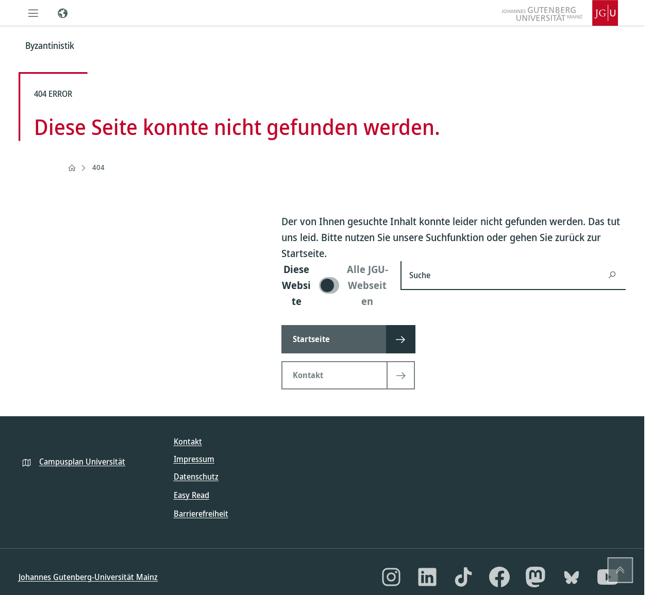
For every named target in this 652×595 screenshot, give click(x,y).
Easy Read (191, 495)
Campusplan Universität (82, 461)
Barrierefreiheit (201, 513)
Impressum (194, 459)
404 (98, 167)
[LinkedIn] (427, 577)
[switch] (334, 285)
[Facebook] (499, 577)
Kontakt (188, 441)
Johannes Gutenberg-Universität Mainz (88, 577)
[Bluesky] (571, 577)
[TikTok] (463, 577)
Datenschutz (196, 476)
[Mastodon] (535, 577)
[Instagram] (391, 577)
